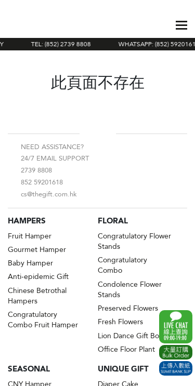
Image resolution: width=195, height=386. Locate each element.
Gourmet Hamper (37, 250)
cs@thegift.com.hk (49, 194)
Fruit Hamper (29, 236)
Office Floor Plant (126, 349)
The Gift (32, 25)
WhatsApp (175, 326)
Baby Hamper (30, 263)
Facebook (89, 133)
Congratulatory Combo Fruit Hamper (43, 320)
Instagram (106, 133)
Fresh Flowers (120, 322)
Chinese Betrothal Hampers (37, 296)
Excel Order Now (175, 352)
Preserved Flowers (128, 308)
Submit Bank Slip (175, 368)
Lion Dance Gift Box (130, 336)
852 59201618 (42, 182)
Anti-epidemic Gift (38, 277)
